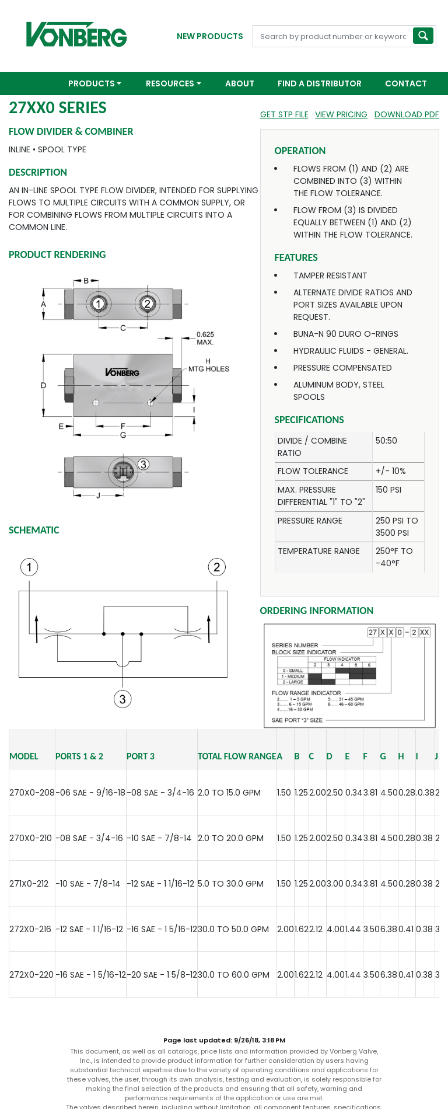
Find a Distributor (320, 83)
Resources (170, 83)
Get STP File (284, 114)
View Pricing (341, 114)
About (239, 83)
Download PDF (406, 114)
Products (91, 83)
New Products (210, 36)
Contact (406, 83)
